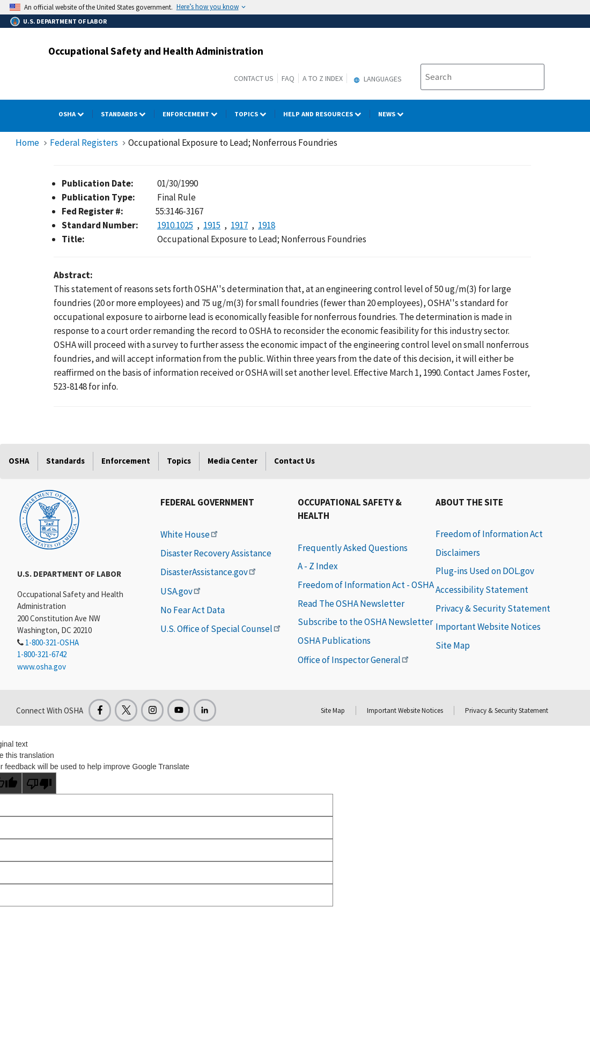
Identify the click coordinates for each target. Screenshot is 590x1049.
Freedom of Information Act (489, 534)
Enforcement (125, 461)
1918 (266, 225)
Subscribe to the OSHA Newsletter (365, 622)
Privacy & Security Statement (493, 608)
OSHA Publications (334, 640)
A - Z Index (318, 566)
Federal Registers (84, 142)
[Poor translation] (39, 783)
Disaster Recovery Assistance (215, 553)
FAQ (288, 78)
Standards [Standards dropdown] (127, 114)
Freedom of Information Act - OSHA (366, 585)
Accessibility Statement (482, 590)
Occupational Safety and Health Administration (155, 50)
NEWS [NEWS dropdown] (395, 114)
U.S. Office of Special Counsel (221, 629)
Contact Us (254, 78)
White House (189, 534)
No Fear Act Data (192, 610)
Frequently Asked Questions (353, 548)
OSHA (19, 461)
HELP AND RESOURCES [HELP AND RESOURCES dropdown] (326, 114)
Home (27, 142)
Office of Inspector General (354, 660)
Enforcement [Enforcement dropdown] (194, 114)
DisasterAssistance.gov (208, 572)
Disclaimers (458, 553)
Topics (179, 461)
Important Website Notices (488, 627)
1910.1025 (175, 225)
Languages (376, 79)
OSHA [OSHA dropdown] (75, 114)
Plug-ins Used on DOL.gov (485, 571)
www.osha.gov (41, 666)
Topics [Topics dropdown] (254, 114)
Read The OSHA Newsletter (351, 603)
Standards (65, 461)
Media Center (232, 461)
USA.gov (181, 591)
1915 (211, 225)
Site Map (453, 645)
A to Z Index (323, 78)
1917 (239, 225)
